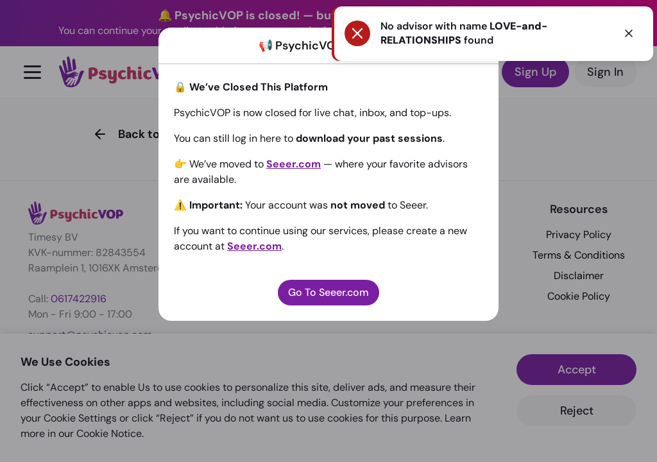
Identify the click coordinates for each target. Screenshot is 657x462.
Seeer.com (293, 164)
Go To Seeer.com (328, 292)
